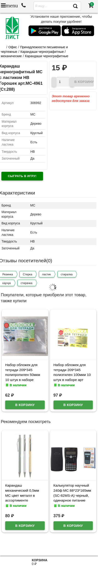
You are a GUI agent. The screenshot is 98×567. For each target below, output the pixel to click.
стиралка (67, 274)
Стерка (27, 274)
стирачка (26, 283)
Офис (12, 47)
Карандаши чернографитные (47, 56)
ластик (46, 274)
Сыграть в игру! (22, 176)
